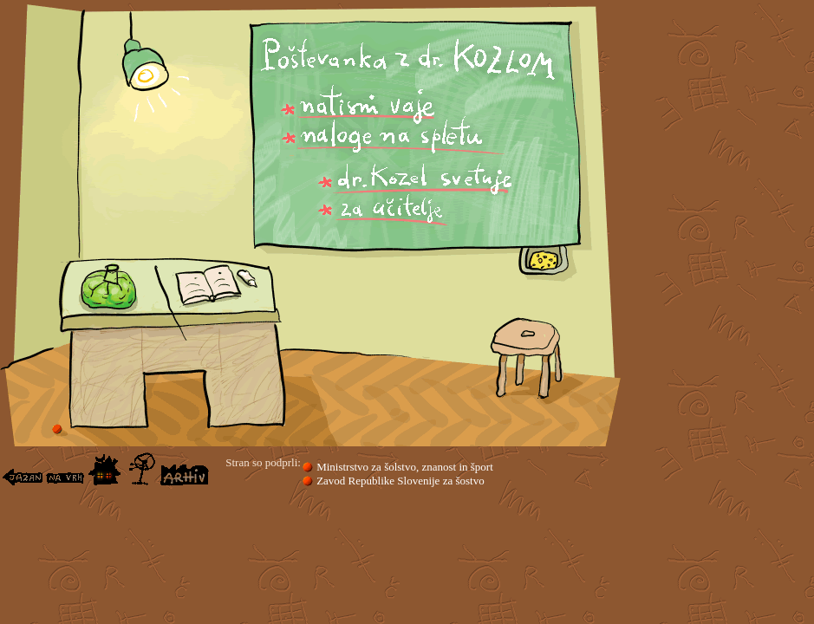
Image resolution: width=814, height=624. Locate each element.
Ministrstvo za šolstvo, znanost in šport (397, 466)
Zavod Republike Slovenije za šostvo (399, 480)
